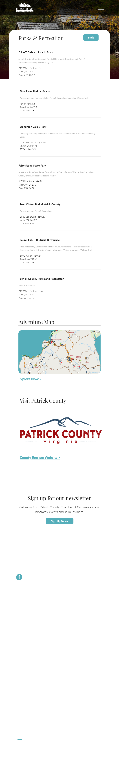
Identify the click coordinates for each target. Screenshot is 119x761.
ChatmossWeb (33, 746)
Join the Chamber (25, 603)
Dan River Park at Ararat (35, 91)
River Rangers (24, 628)
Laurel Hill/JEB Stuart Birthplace (40, 240)
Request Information (27, 698)
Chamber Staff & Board (28, 607)
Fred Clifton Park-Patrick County (40, 204)
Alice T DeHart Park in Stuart (36, 52)
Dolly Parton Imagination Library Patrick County (39, 625)
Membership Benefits (27, 600)
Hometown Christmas (27, 719)
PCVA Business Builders (28, 617)
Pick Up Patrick (24, 730)
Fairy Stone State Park (32, 165)
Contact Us (22, 610)
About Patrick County (27, 677)
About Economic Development (31, 645)
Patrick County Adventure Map (31, 684)
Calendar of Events (26, 680)
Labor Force (23, 649)
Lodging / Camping (26, 687)
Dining (20, 691)
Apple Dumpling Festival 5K (30, 726)
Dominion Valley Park (33, 127)
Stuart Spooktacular (26, 723)
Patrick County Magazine (29, 702)
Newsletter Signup (26, 621)
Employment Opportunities (30, 660)
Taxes (20, 653)
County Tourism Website (28, 695)
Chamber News (24, 596)
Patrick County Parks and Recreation (41, 279)
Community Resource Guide (30, 614)
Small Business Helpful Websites (32, 656)
